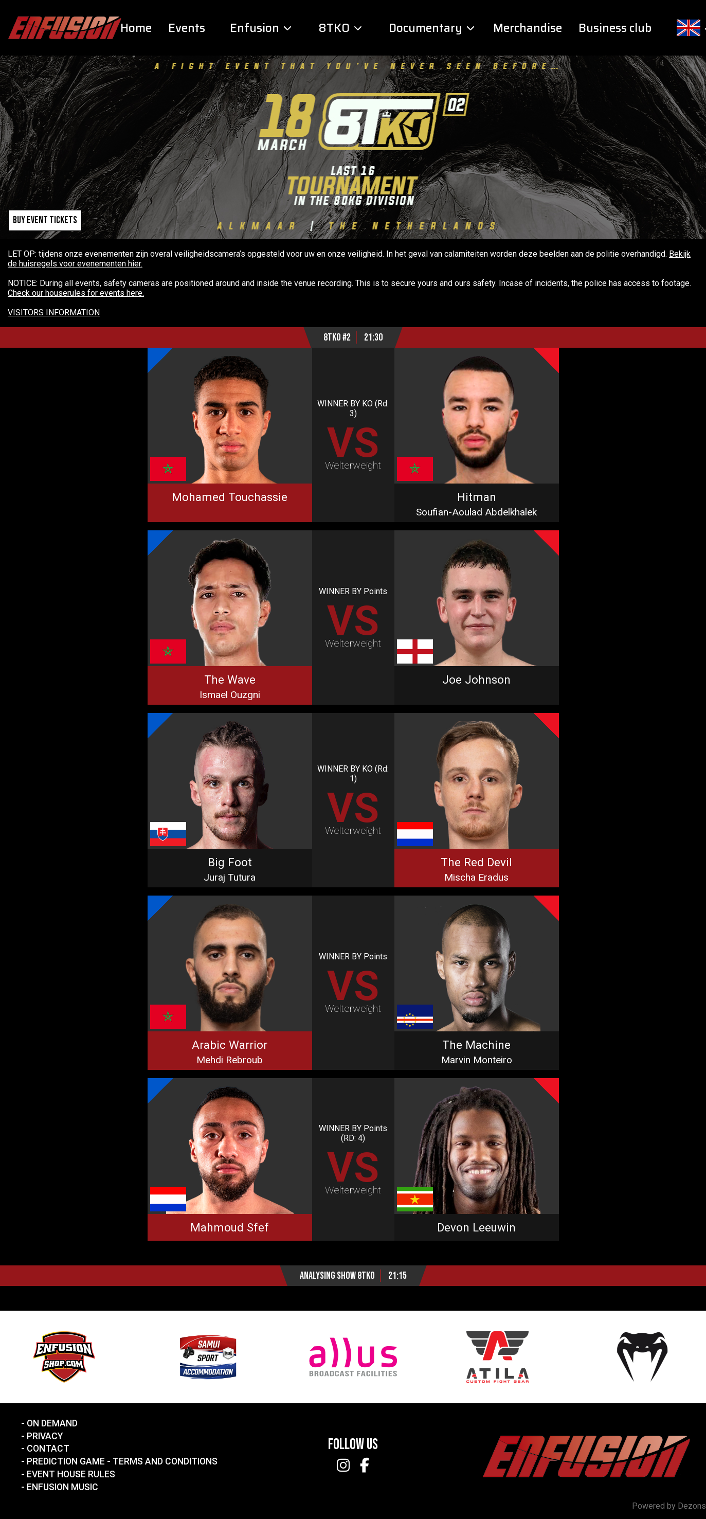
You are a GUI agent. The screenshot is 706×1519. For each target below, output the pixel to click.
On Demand (52, 1423)
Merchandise (527, 28)
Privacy (45, 1436)
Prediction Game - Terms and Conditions (122, 1461)
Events (186, 28)
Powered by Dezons (669, 1506)
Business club (614, 28)
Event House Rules (71, 1474)
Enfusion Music (62, 1487)
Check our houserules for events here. (76, 293)
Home (136, 28)
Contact (48, 1448)
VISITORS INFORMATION (54, 312)
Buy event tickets (45, 220)
